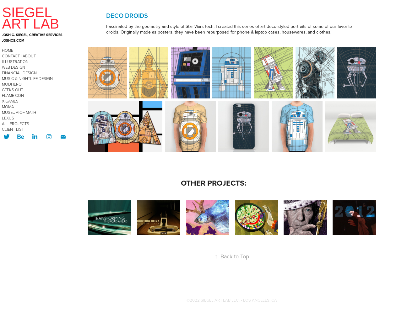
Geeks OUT (12, 89)
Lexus (8, 118)
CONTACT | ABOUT (19, 56)
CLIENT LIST (13, 129)
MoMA (8, 106)
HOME (7, 50)
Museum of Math (19, 112)
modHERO (12, 84)
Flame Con (13, 95)
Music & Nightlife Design (27, 78)
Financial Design (19, 73)
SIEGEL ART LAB (30, 18)
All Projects (15, 123)
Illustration (15, 61)
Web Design (13, 67)
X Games (10, 101)
